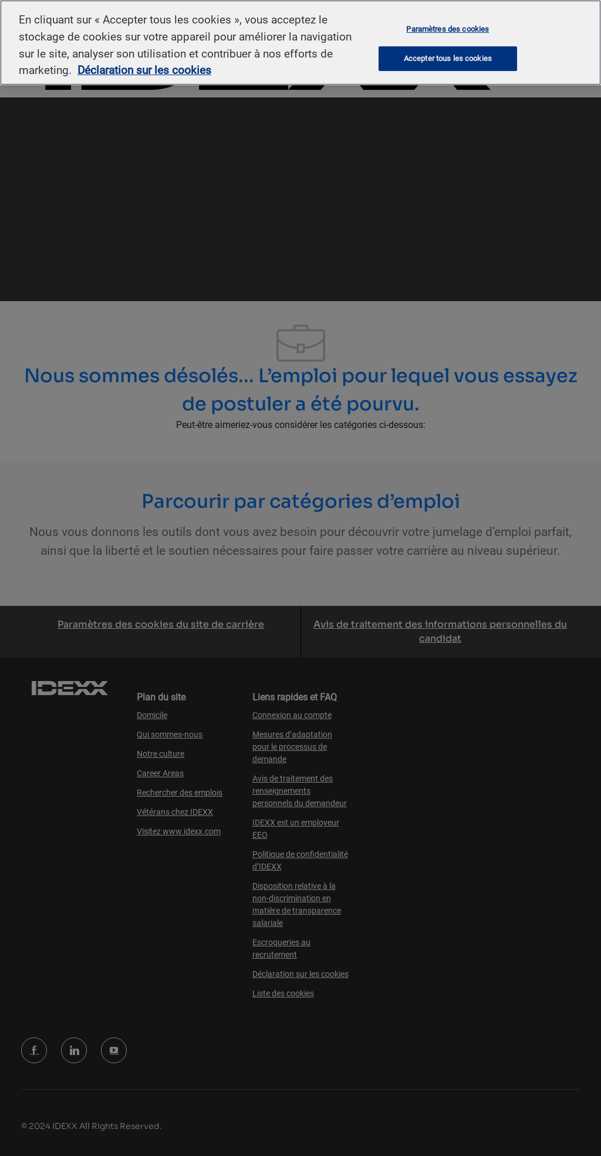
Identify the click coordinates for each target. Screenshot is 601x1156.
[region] (300, 42)
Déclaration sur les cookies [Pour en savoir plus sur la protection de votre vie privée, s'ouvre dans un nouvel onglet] (144, 70)
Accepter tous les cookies (448, 58)
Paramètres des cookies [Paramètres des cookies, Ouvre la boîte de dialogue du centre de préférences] (447, 28)
